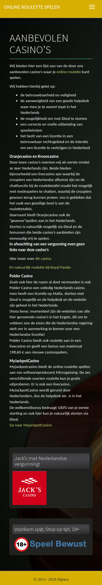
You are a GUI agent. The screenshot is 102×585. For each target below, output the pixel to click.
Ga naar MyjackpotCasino (31, 425)
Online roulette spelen (32, 7)
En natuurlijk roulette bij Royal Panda (40, 267)
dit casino (43, 258)
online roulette (69, 71)
